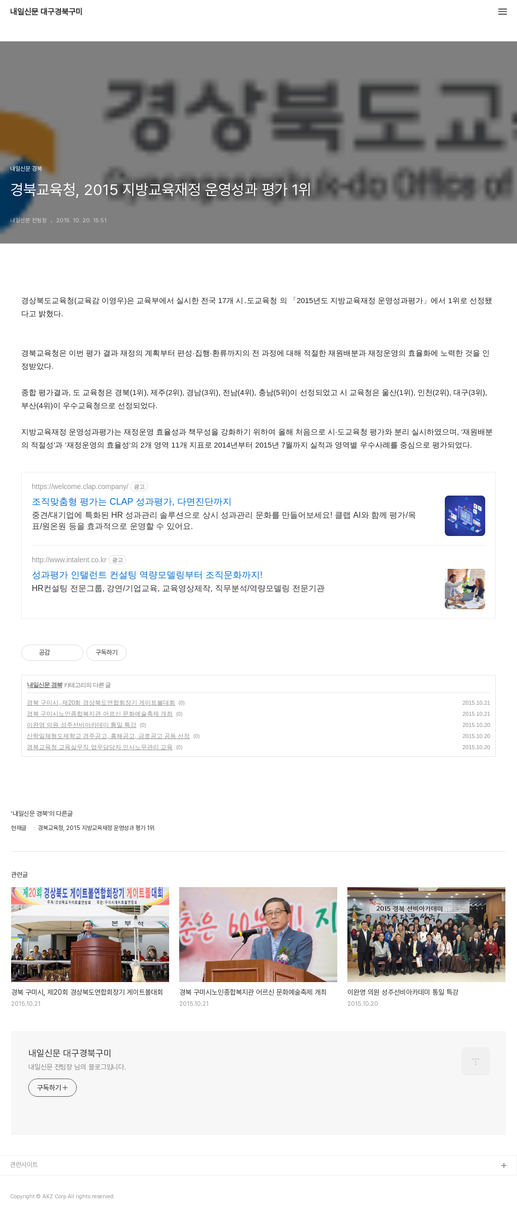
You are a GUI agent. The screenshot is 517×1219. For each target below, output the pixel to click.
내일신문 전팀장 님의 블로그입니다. (77, 1067)
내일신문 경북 (44, 685)
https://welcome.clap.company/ (80, 486)
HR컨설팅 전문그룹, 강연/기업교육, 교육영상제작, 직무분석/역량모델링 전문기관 (178, 588)
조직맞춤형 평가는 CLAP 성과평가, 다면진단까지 (132, 502)
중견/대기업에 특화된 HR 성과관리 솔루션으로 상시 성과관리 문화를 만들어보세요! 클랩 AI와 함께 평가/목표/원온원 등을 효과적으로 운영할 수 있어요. (224, 520)
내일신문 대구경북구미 (46, 12)
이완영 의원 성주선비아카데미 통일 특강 (81, 724)
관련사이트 (24, 1164)
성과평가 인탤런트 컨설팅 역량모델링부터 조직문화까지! (147, 575)
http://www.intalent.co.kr (69, 560)
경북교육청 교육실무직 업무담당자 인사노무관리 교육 (100, 747)
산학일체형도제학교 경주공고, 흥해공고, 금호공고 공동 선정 (108, 736)
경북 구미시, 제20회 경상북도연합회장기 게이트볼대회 (101, 702)
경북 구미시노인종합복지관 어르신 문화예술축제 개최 (100, 713)
